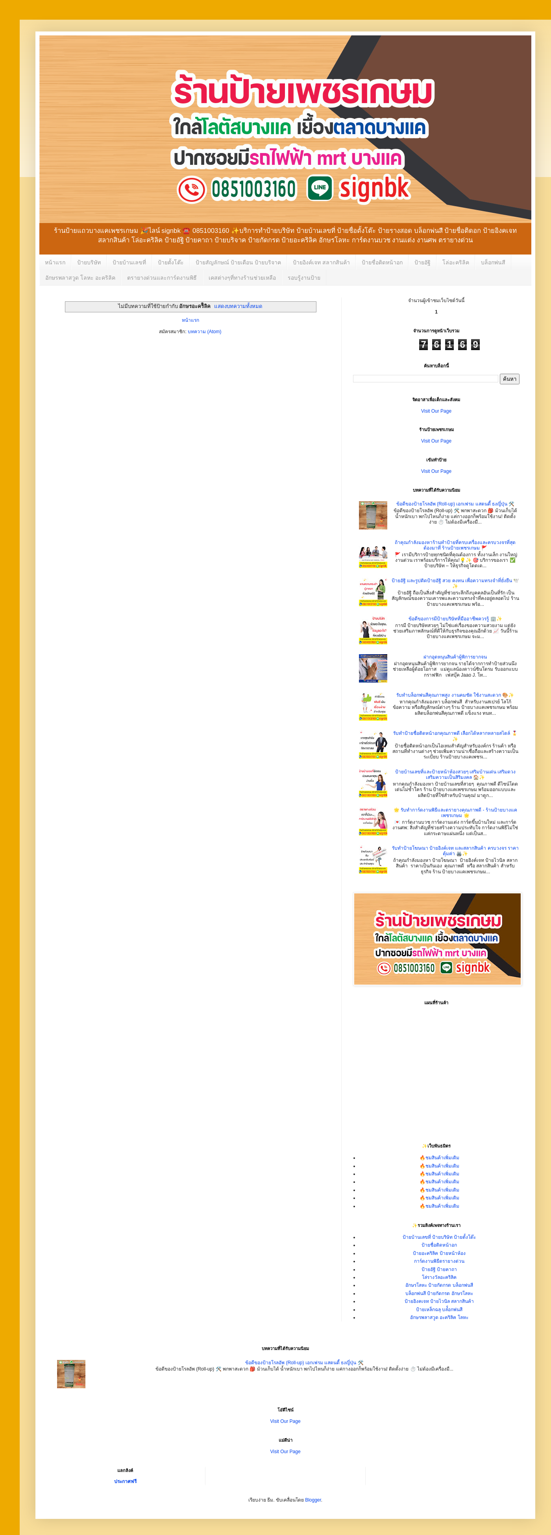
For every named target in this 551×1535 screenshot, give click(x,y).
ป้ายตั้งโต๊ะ (171, 262)
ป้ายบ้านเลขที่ (129, 262)
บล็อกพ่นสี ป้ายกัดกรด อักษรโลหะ (439, 1293)
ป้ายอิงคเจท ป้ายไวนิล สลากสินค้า (439, 1301)
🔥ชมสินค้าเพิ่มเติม (439, 1157)
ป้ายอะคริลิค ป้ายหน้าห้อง (439, 1253)
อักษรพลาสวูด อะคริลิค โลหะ (439, 1317)
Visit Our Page (436, 411)
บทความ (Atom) (204, 331)
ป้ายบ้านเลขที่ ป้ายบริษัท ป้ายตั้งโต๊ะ (439, 1237)
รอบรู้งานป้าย (304, 278)
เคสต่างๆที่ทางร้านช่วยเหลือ (242, 278)
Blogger (313, 1500)
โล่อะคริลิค (455, 262)
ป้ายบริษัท (89, 262)
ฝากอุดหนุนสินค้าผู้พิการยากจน (455, 657)
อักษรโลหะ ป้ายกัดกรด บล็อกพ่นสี (439, 1285)
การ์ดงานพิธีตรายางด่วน (439, 1261)
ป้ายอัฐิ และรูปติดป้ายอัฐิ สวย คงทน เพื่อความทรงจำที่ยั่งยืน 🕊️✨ (456, 583)
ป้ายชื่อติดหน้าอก (382, 262)
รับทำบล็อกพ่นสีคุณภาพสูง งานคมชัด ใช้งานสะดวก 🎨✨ (455, 695)
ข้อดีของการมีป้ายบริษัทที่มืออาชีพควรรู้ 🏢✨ (455, 619)
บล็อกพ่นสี (493, 262)
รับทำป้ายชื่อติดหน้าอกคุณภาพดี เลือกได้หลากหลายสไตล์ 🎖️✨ (455, 736)
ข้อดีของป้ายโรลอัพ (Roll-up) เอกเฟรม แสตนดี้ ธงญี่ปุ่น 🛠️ (455, 504)
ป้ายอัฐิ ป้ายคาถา (439, 1269)
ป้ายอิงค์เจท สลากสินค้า (321, 262)
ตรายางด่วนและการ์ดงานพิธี (162, 278)
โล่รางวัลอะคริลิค (439, 1277)
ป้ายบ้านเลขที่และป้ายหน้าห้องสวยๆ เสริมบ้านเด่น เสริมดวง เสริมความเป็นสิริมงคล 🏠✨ (455, 774)
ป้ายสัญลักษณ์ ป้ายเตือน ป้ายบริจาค (238, 262)
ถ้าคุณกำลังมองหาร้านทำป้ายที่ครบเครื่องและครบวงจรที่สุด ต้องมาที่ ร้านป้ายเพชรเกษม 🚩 (455, 545)
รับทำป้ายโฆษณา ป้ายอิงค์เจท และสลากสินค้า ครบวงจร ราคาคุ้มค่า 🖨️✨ (455, 850)
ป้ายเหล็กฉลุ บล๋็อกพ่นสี (439, 1309)
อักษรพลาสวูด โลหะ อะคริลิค (80, 278)
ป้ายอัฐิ (422, 262)
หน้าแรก (55, 262)
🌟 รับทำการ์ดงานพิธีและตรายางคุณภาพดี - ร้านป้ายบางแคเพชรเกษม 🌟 (455, 812)
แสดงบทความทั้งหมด (238, 306)
